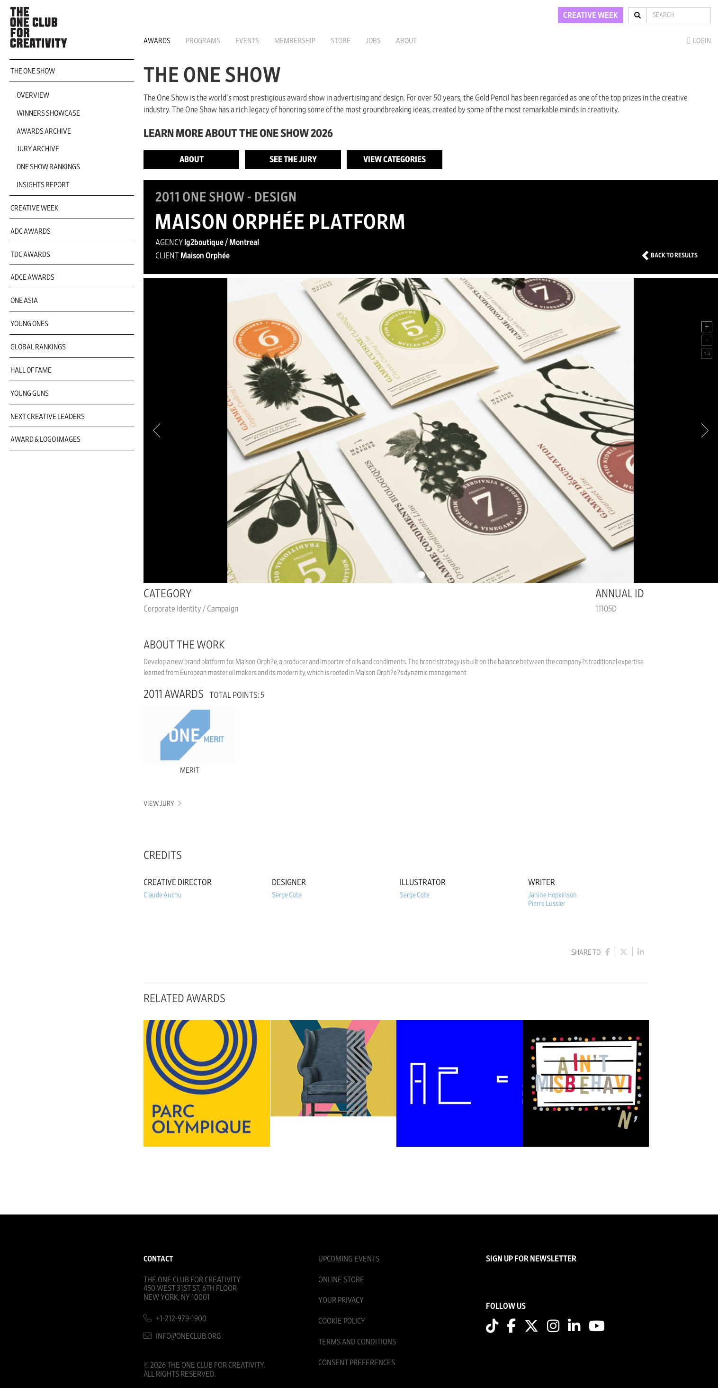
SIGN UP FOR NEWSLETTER (531, 1259)
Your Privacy (341, 1300)
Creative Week (34, 208)
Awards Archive (44, 131)
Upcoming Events (348, 1259)
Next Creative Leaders (47, 416)
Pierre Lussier (546, 903)
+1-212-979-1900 (181, 1319)
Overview (33, 95)
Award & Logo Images (45, 439)
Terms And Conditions (357, 1342)
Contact (158, 1259)
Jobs (373, 41)
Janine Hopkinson (552, 895)
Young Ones (29, 324)
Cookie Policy (341, 1321)
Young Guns (29, 393)
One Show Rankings (48, 167)
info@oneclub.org (188, 1336)
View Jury (162, 803)
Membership (294, 41)
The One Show (32, 71)
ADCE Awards (32, 277)
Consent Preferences (356, 1363)
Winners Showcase (48, 113)
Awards (157, 41)
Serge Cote (287, 895)
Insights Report (43, 185)
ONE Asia (24, 300)
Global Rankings (38, 347)
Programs (203, 41)
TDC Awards (30, 254)
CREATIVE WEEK (590, 15)
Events (247, 41)
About (406, 41)
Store (340, 41)
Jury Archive (38, 149)
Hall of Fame (31, 370)
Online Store (341, 1280)
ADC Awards (30, 231)
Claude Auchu (163, 895)
